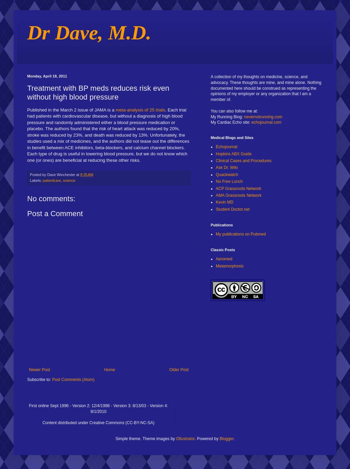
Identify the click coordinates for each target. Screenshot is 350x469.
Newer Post (39, 369)
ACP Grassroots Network (238, 188)
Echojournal (226, 146)
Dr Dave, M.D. (89, 32)
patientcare (52, 180)
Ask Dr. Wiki (227, 167)
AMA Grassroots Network (239, 195)
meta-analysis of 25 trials (140, 109)
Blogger (226, 438)
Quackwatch (227, 174)
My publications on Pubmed (241, 234)
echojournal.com (266, 122)
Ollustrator (185, 438)
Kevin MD (224, 202)
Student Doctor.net (232, 209)
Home (109, 369)
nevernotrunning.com (263, 117)
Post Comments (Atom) (73, 379)
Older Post (179, 369)
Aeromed (224, 259)
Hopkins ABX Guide (233, 154)
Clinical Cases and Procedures (244, 160)
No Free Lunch (229, 181)
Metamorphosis (230, 266)
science (69, 180)
